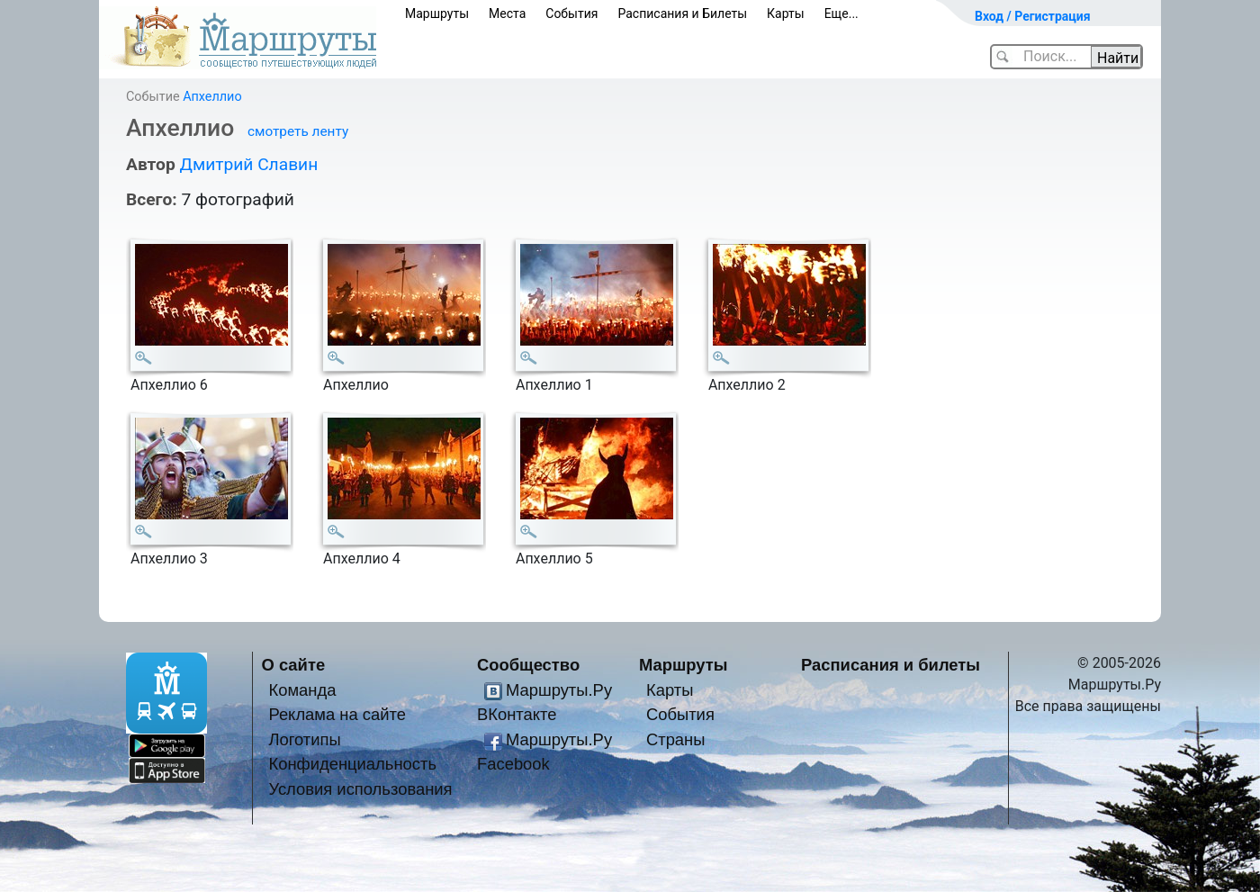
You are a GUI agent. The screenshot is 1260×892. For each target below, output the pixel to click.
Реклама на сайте (337, 714)
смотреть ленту (298, 131)
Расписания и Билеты (682, 13)
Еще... (841, 13)
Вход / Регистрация (1033, 16)
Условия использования (360, 788)
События (571, 13)
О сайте (294, 664)
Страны (676, 739)
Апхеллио (212, 96)
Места (507, 13)
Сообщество (528, 664)
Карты (786, 13)
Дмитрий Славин (248, 164)
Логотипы (304, 739)
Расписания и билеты (890, 664)
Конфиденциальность (352, 763)
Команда (302, 689)
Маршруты (437, 13)
